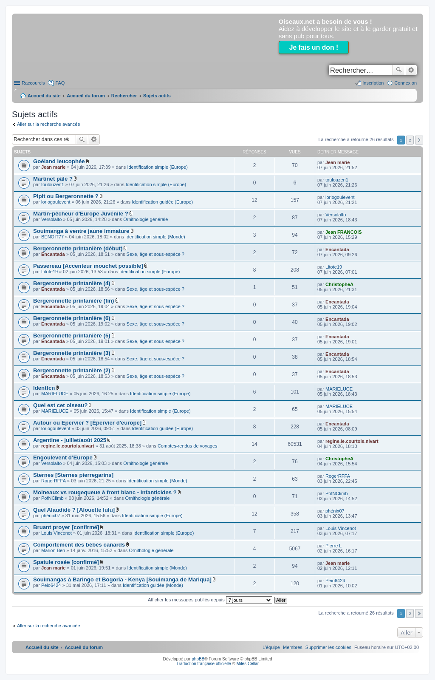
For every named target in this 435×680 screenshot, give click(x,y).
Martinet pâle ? (53, 179)
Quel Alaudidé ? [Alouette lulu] (74, 510)
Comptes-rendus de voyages (188, 445)
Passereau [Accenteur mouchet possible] (88, 266)
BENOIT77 (52, 236)
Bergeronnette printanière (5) (71, 335)
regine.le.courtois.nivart (67, 445)
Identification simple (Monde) (155, 236)
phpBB (198, 659)
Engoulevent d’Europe (63, 457)
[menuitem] (328, 647)
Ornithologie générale (145, 219)
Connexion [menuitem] (405, 82)
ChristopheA (339, 284)
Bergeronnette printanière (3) (71, 353)
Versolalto (51, 219)
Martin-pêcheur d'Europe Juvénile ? (80, 213)
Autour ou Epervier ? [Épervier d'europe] (87, 422)
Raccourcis (33, 82)
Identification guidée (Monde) (153, 585)
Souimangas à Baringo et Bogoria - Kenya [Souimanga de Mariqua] (122, 579)
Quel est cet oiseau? (60, 405)
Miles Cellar (248, 663)
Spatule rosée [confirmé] (66, 562)
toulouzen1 (52, 184)
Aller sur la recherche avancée (48, 124)
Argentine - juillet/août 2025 (69, 440)
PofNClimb (52, 498)
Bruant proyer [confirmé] (66, 527)
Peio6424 (51, 585)
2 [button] (410, 140)
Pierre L (333, 545)
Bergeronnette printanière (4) (71, 283)
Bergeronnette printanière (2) (71, 370)
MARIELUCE (54, 393)
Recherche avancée (411, 70)
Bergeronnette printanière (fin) (73, 301)
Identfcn (44, 388)
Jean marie (53, 167)
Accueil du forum (86, 95)
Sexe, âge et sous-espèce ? (155, 254)
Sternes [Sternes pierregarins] (73, 475)
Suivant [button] (419, 140)
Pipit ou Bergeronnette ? (66, 196)
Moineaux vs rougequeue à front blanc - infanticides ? (105, 492)
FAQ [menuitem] (60, 82)
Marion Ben (53, 550)
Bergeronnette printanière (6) (71, 318)
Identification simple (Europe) (157, 167)
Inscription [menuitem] (373, 82)
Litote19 (49, 271)
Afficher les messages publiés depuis (210, 599)
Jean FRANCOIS (343, 232)
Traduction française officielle (203, 663)
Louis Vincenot (56, 533)
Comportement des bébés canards (79, 544)
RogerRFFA (53, 480)
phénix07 (50, 515)
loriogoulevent (56, 201)
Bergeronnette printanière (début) (77, 248)
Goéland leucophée (59, 161)
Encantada (53, 254)
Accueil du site (44, 95)
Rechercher (399, 70)
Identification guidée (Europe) (162, 201)
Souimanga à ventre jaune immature (81, 231)
